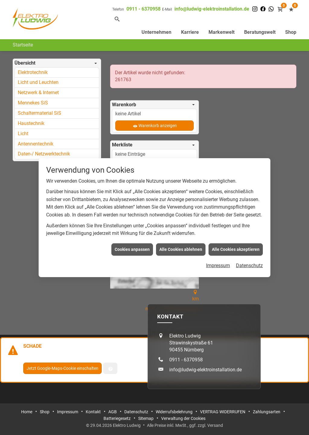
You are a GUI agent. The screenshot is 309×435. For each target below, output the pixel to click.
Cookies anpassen (132, 246)
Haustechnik (31, 123)
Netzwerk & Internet (38, 92)
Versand (215, 425)
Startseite (23, 45)
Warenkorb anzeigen (158, 125)
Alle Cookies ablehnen (180, 246)
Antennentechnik (35, 144)
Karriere (190, 32)
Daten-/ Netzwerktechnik (44, 154)
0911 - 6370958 (143, 9)
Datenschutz (249, 263)
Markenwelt (221, 32)
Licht (23, 133)
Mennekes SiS (33, 103)
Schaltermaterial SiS (39, 113)
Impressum (218, 263)
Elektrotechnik (33, 72)
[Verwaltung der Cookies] (110, 368)
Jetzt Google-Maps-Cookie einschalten (62, 368)
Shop (290, 32)
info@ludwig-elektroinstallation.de (211, 9)
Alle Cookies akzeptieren (236, 246)
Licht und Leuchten (38, 82)
